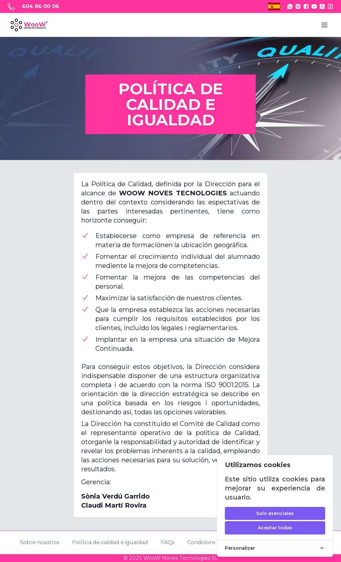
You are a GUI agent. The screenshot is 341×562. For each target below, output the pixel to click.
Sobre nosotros (39, 542)
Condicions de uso (210, 542)
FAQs (167, 542)
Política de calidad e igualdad (110, 542)
